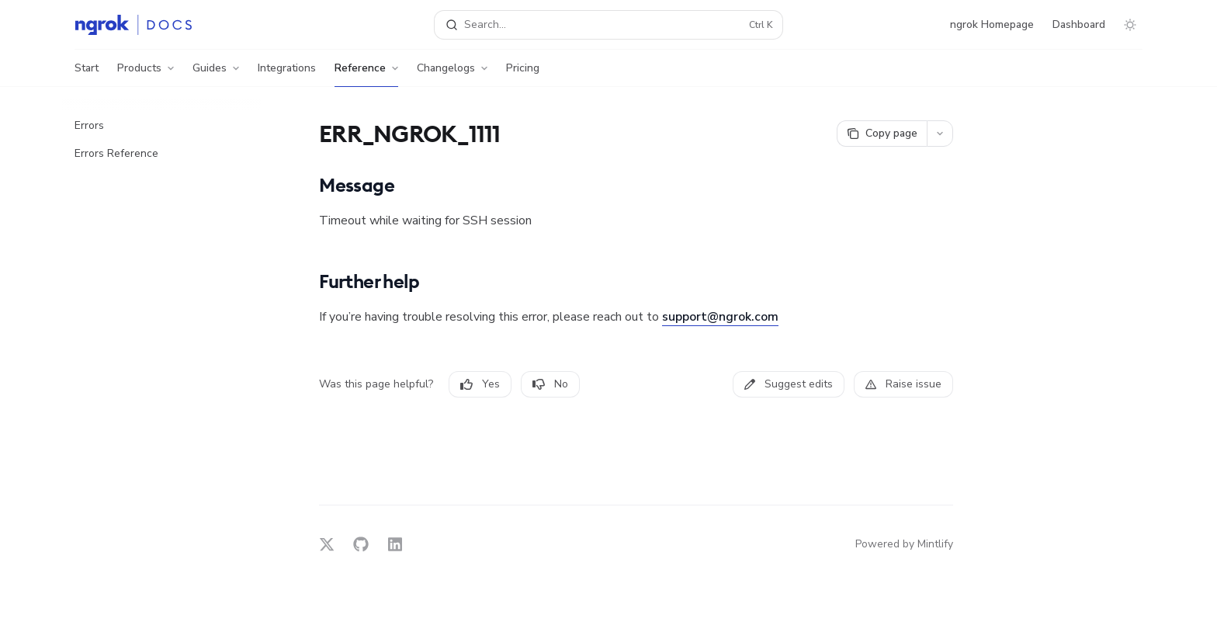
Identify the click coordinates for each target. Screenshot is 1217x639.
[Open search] (608, 25)
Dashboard (1078, 24)
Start (87, 74)
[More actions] (940, 133)
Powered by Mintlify (904, 544)
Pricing (522, 74)
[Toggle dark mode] (1130, 24)
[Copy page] (882, 133)
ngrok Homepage (992, 24)
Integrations (287, 74)
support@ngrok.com (720, 316)
